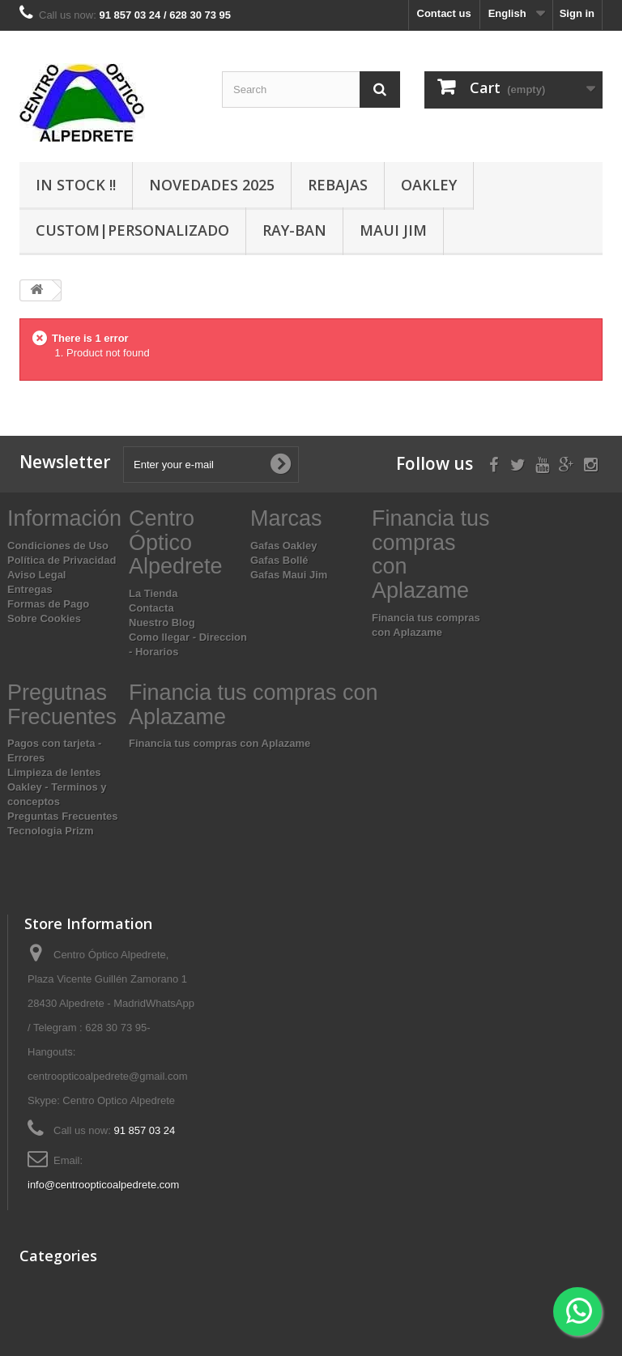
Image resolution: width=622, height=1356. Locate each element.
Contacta (151, 608)
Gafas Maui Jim (288, 575)
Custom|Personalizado (132, 230)
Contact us (444, 13)
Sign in (577, 13)
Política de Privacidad (61, 560)
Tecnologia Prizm (50, 831)
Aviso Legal (36, 575)
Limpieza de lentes (54, 772)
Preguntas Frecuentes (62, 816)
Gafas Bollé (279, 560)
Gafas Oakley (283, 545)
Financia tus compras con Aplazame (219, 743)
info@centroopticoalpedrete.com (103, 1185)
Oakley (429, 184)
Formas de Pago (48, 604)
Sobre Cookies (44, 618)
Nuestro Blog (162, 622)
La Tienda (153, 593)
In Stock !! (76, 184)
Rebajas (338, 184)
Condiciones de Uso (58, 545)
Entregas (30, 589)
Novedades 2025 (212, 184)
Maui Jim (393, 230)
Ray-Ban (294, 230)
